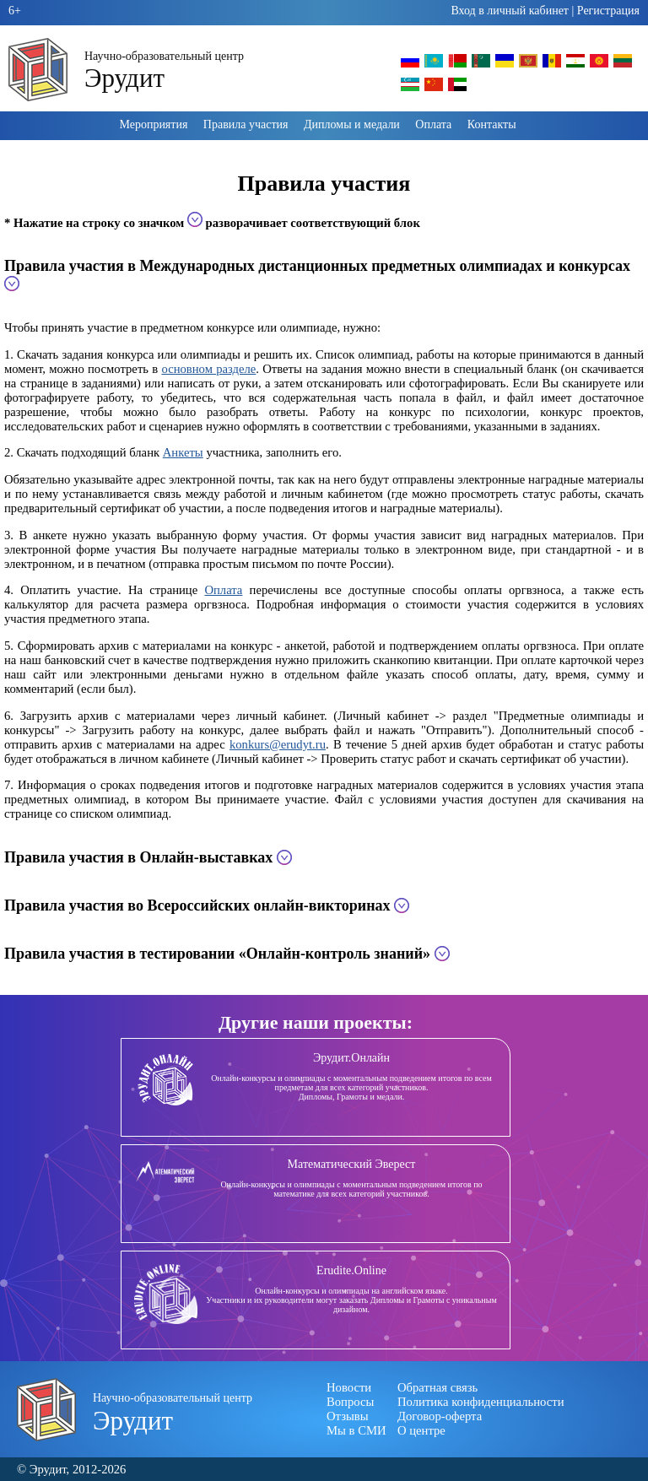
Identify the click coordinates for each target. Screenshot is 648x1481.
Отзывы (348, 1416)
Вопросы (350, 1401)
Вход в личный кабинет (510, 10)
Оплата (433, 124)
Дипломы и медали (352, 124)
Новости (349, 1387)
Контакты (491, 124)
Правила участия (246, 124)
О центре (421, 1430)
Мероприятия (153, 124)
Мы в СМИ (356, 1430)
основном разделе (208, 369)
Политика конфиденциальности (480, 1401)
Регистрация (608, 10)
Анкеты (183, 452)
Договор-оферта (439, 1416)
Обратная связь (437, 1387)
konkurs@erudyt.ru (278, 744)
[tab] (324, 275)
